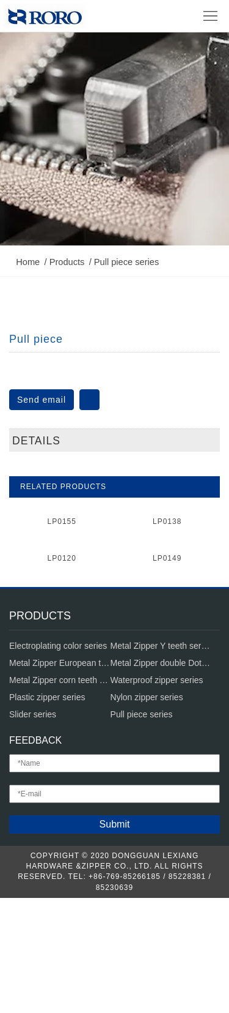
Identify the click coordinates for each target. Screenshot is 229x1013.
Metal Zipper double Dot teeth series (161, 778)
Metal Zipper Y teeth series (161, 761)
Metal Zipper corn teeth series (60, 795)
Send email (41, 378)
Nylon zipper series (147, 812)
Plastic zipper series (47, 812)
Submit (115, 939)
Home (33, 116)
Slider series (32, 829)
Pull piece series (132, 116)
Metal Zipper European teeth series (60, 778)
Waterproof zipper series (157, 795)
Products (72, 116)
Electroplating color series (58, 761)
